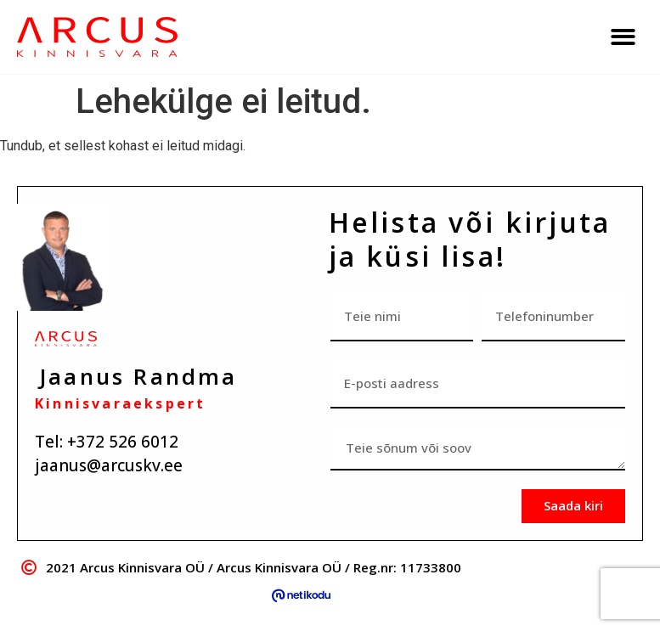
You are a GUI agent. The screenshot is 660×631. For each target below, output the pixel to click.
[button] (623, 37)
